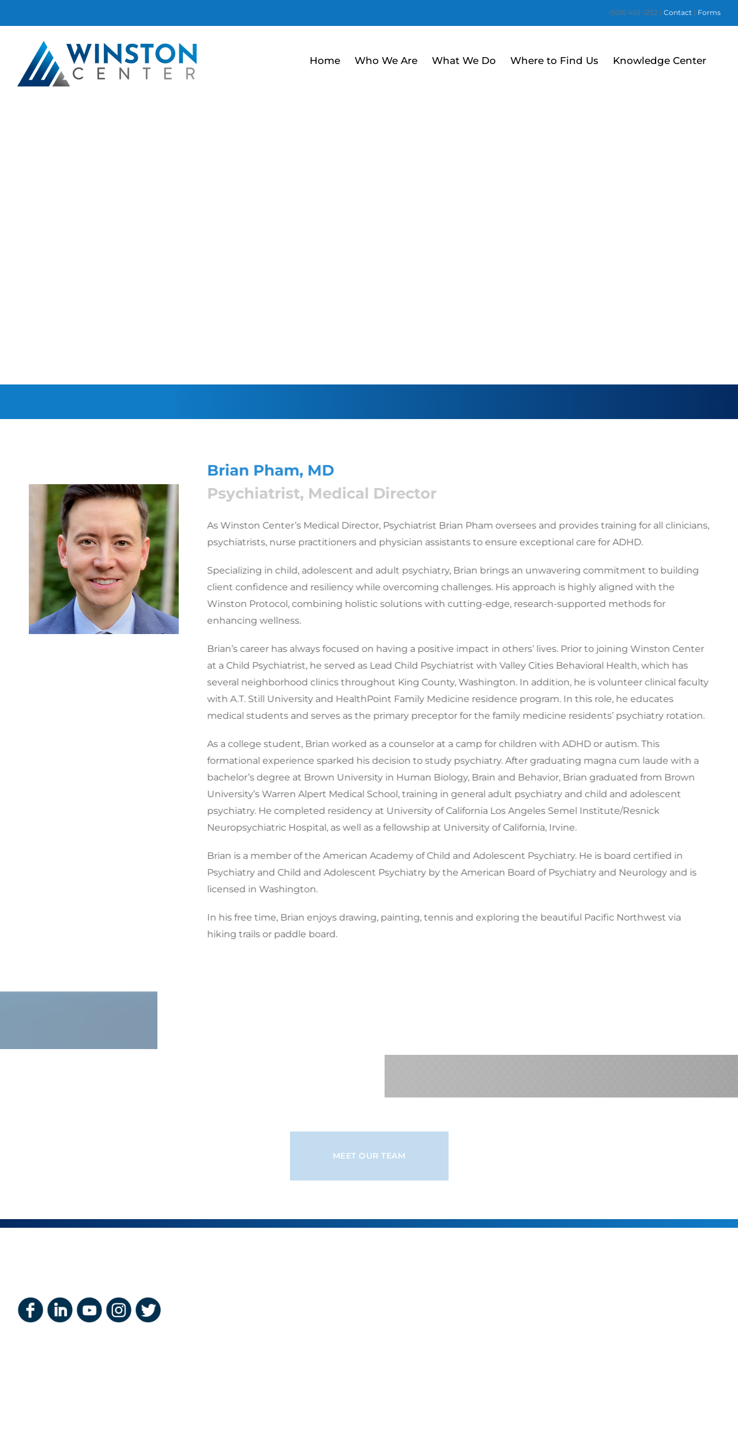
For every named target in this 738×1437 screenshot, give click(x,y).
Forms (709, 12)
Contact (679, 12)
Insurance (412, 1298)
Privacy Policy (420, 1333)
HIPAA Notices (422, 1350)
